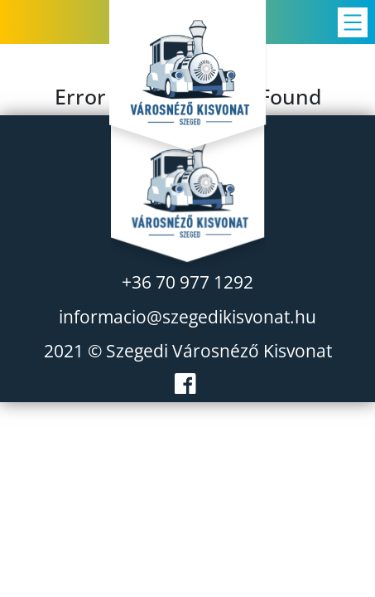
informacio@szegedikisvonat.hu (187, 316)
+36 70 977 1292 (187, 282)
